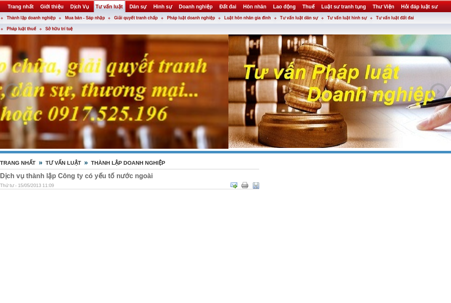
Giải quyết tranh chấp (136, 18)
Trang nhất (18, 163)
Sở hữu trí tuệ (59, 28)
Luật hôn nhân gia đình (247, 18)
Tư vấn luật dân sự (299, 18)
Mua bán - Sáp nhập (85, 18)
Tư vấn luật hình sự (347, 18)
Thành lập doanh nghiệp (31, 18)
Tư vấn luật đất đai (395, 18)
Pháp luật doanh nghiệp (191, 18)
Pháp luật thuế (21, 28)
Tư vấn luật (63, 163)
